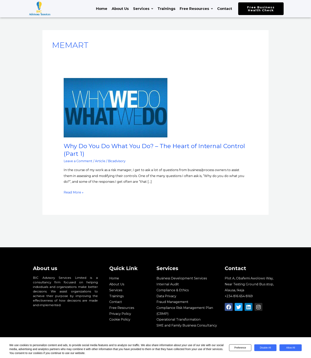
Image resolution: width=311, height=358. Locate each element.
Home (101, 9)
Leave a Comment (78, 161)
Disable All (265, 347)
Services (143, 9)
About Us (120, 9)
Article (100, 161)
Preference (240, 347)
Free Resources (196, 9)
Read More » (74, 191)
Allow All (290, 347)
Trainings (166, 9)
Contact (224, 9)
